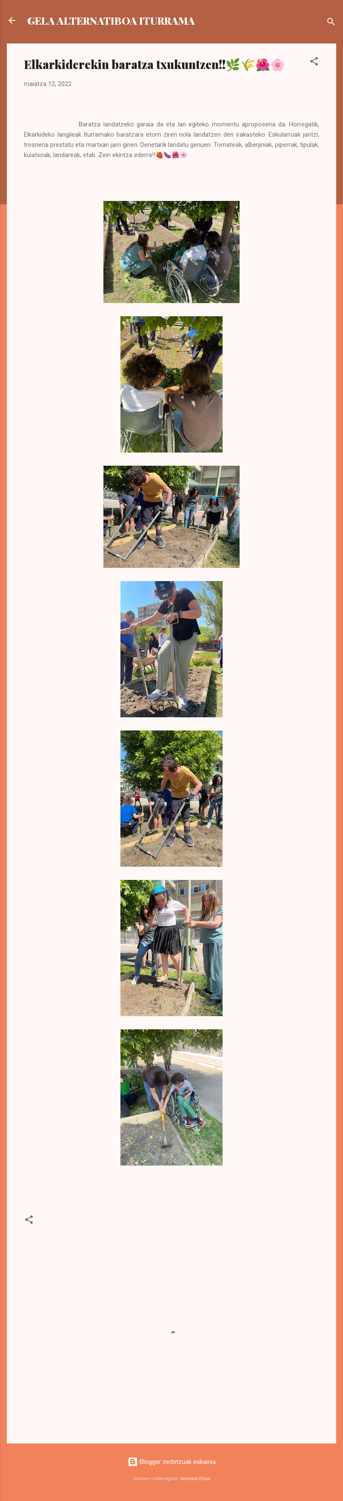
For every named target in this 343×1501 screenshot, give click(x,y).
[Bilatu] (331, 23)
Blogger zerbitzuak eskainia (172, 1462)
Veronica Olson (195, 1478)
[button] (314, 62)
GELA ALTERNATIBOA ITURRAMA (111, 20)
